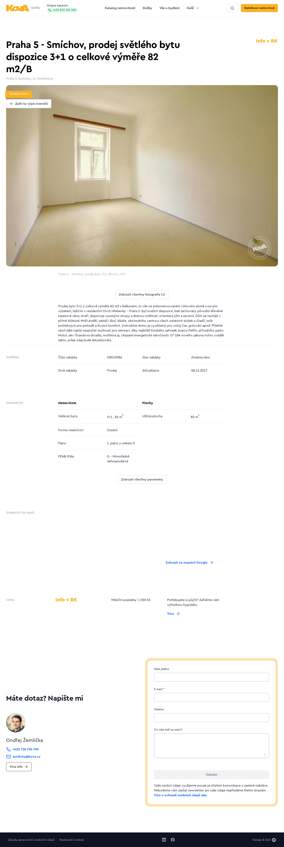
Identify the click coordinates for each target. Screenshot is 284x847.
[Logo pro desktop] (23, 8)
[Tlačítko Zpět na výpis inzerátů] (28, 103)
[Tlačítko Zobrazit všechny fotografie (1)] (142, 294)
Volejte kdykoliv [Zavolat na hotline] (62, 8)
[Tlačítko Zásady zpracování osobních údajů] (31, 839)
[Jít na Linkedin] (164, 840)
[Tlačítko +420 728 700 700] (22, 749)
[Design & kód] (264, 839)
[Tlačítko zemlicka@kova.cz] (23, 756)
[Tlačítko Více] (173, 613)
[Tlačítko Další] (193, 8)
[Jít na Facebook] (173, 840)
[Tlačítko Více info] (19, 766)
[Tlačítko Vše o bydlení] (169, 8)
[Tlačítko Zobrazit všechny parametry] (142, 479)
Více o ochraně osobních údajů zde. (180, 795)
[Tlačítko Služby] (147, 8)
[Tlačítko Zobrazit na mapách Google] (190, 562)
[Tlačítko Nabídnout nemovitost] (259, 8)
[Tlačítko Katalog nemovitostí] (120, 8)
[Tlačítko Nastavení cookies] (71, 839)
